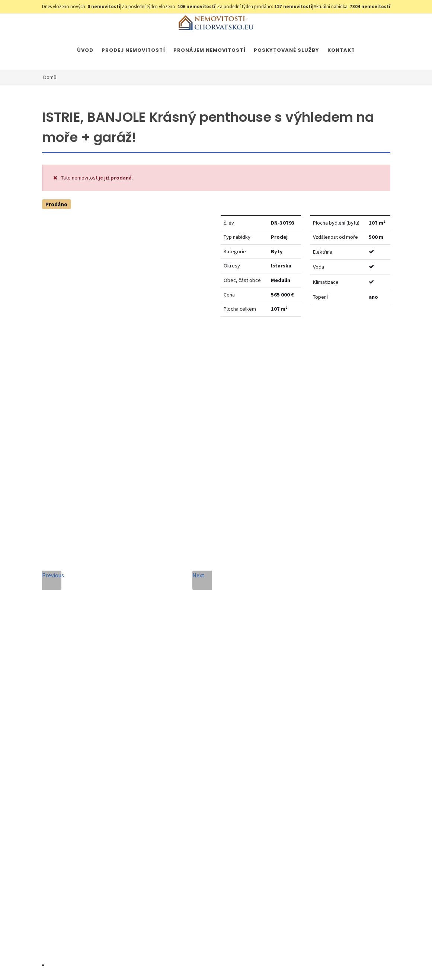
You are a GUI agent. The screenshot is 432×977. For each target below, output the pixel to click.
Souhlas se (199, 785)
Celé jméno (153, 635)
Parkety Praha (341, 957)
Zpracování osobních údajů (216, 785)
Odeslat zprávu (201, 843)
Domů (50, 77)
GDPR (130, 957)
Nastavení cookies (161, 957)
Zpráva (147, 703)
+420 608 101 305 (86, 733)
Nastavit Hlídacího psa (319, 345)
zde (321, 768)
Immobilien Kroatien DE (235, 957)
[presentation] (201, 813)
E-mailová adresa (236, 635)
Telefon (148, 669)
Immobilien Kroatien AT (293, 957)
